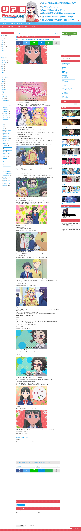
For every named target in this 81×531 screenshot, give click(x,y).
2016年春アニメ (5, 122)
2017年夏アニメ (5, 113)
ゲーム (3, 91)
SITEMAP (33, 26)
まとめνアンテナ (65, 85)
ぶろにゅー (64, 90)
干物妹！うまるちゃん (7, 180)
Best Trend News (65, 73)
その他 (3, 55)
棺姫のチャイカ (5, 185)
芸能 (2, 52)
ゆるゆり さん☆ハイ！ (7, 183)
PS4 (3, 94)
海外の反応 (21, 462)
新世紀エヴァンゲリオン (7, 153)
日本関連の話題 (4, 58)
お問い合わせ (20, 26)
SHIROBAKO (5, 158)
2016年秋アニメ (5, 119)
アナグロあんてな (65, 97)
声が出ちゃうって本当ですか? (44, 462)
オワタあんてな (65, 92)
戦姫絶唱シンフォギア (7, 166)
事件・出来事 (4, 36)
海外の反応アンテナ (66, 63)
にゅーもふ (64, 65)
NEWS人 (63, 71)
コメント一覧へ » (20, 505)
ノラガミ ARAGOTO (6, 171)
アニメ (25, 462)
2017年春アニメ (5, 115)
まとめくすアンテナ (66, 89)
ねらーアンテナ (65, 81)
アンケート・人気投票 (7, 105)
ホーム (3, 26)
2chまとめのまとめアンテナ (67, 88)
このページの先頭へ (75, 528)
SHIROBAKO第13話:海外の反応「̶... (69, 174)
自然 (2, 85)
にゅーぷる (64, 67)
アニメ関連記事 (5, 100)
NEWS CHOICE (65, 72)
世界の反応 (3, 57)
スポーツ (3, 46)
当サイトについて (11, 26)
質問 (3, 102)
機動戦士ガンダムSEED (7, 133)
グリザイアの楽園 (6, 175)
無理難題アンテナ (65, 77)
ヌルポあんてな (65, 94)
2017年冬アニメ (5, 117)
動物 (2, 87)
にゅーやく (64, 69)
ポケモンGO (5, 96)
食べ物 (3, 81)
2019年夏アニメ (5, 107)
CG (3, 126)
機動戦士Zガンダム (6, 136)
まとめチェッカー (65, 84)
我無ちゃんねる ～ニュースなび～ (68, 79)
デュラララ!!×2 (5, 169)
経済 (2, 40)
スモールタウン (65, 87)
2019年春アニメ (5, 109)
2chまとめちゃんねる (66, 96)
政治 (2, 38)
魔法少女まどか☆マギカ (7, 140)
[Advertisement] (38, 73)
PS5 (3, 92)
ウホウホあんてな (65, 93)
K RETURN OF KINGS (7, 173)
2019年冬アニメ (5, 111)
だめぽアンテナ (65, 64)
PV (3, 124)
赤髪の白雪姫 (5, 145)
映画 (2, 83)
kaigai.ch (63, 80)
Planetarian (5, 143)
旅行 (2, 68)
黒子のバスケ (5, 156)
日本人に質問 (4, 77)
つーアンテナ (64, 68)
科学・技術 (4, 48)
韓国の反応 (3, 35)
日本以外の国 (4, 60)
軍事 (2, 44)
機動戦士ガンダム (6, 138)
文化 (2, 42)
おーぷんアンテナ (65, 83)
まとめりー (64, 98)
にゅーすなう (64, 75)
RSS (27, 26)
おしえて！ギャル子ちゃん (29, 36)
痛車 (3, 128)
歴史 (2, 50)
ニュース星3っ (65, 76)
